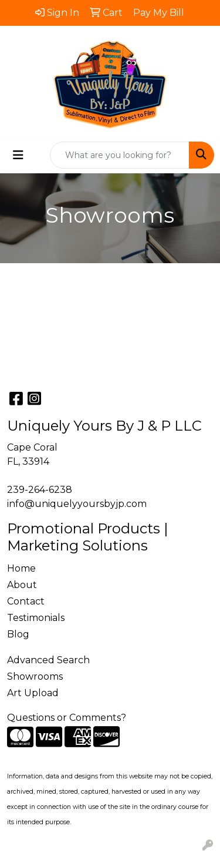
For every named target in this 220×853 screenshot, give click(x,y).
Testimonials (36, 617)
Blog (18, 634)
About (22, 584)
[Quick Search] (119, 155)
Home (21, 568)
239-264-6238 (39, 489)
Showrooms (35, 676)
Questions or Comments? (66, 717)
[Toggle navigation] (18, 155)
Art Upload (33, 692)
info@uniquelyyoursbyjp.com (77, 503)
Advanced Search (48, 660)
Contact (26, 601)
